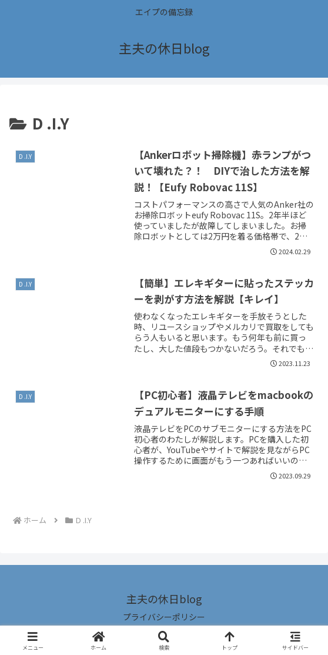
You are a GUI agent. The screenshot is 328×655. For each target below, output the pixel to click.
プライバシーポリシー (164, 617)
